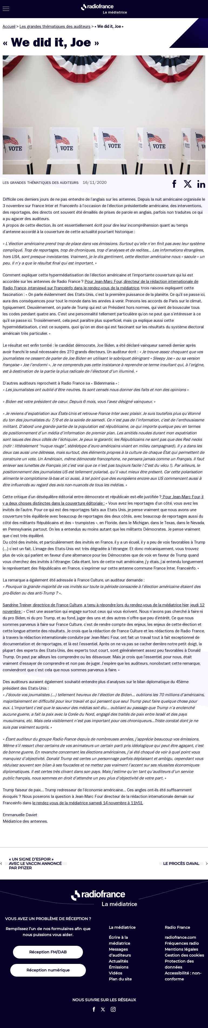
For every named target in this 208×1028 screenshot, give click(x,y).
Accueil (9, 26)
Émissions (118, 967)
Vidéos (115, 973)
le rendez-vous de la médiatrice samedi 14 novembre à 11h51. (87, 803)
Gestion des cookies (184, 955)
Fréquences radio (182, 943)
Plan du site (120, 979)
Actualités (118, 961)
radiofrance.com (180, 937)
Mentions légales (181, 949)
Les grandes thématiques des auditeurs (54, 26)
